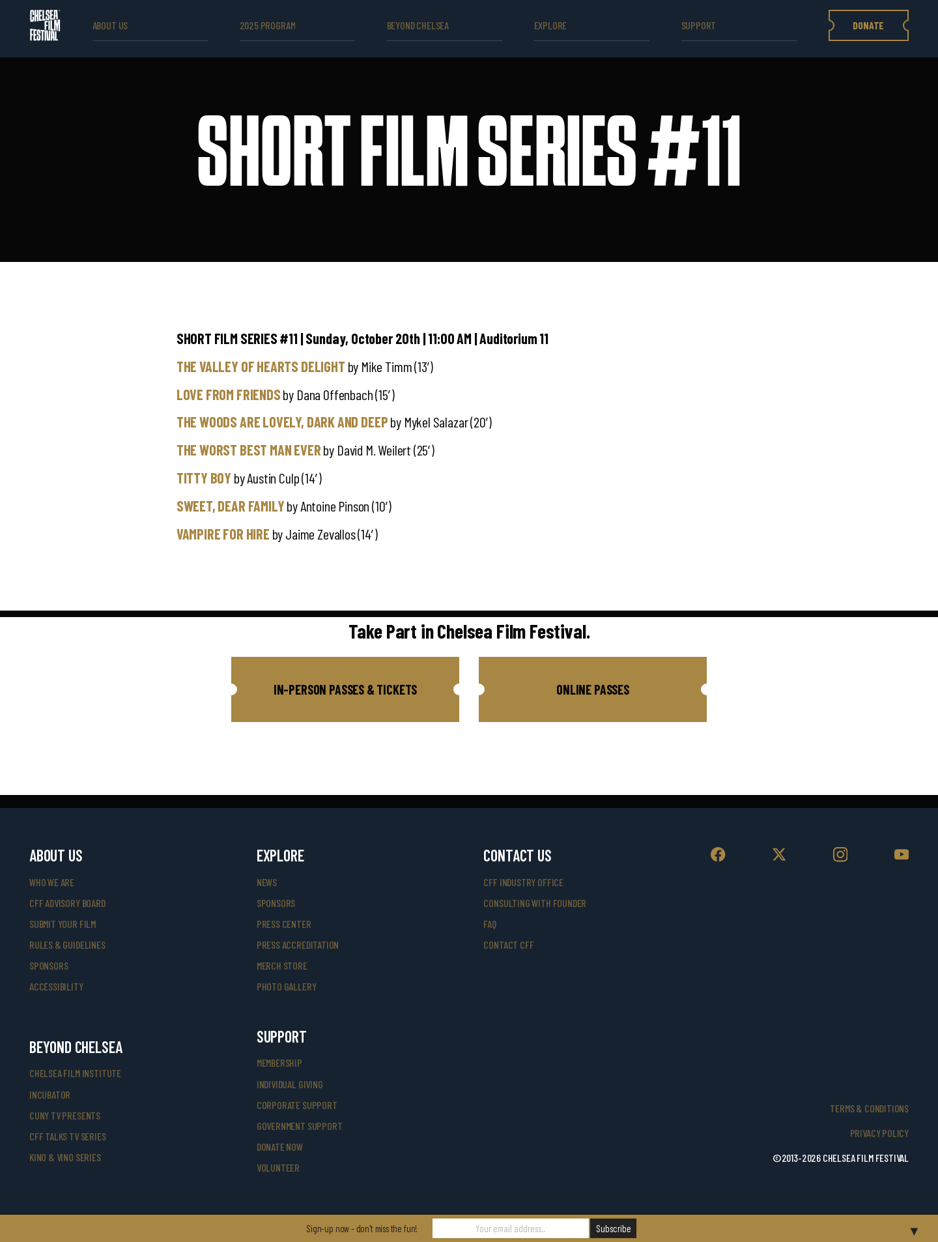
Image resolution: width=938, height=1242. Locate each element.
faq (489, 923)
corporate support (297, 1105)
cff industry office (523, 882)
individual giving (290, 1084)
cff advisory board (67, 903)
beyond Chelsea (418, 25)
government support (300, 1125)
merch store (282, 965)
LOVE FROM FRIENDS (229, 394)
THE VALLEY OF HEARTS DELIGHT (261, 366)
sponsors (48, 965)
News (267, 882)
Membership (279, 1062)
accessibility (56, 986)
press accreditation (298, 944)
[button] (345, 689)
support (699, 25)
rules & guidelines (67, 944)
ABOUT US (110, 25)
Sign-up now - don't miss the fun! (362, 1228)
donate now (280, 1146)
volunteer (278, 1167)
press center (284, 923)
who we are (51, 882)
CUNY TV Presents (64, 1115)
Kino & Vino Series (65, 1157)
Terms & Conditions (869, 1108)
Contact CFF (508, 944)
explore (550, 25)
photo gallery (287, 986)
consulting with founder (534, 903)
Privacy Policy (879, 1133)
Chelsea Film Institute (75, 1073)
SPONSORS (276, 903)
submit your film (62, 923)
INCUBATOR (49, 1094)
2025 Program (268, 25)
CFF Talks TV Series (67, 1136)
